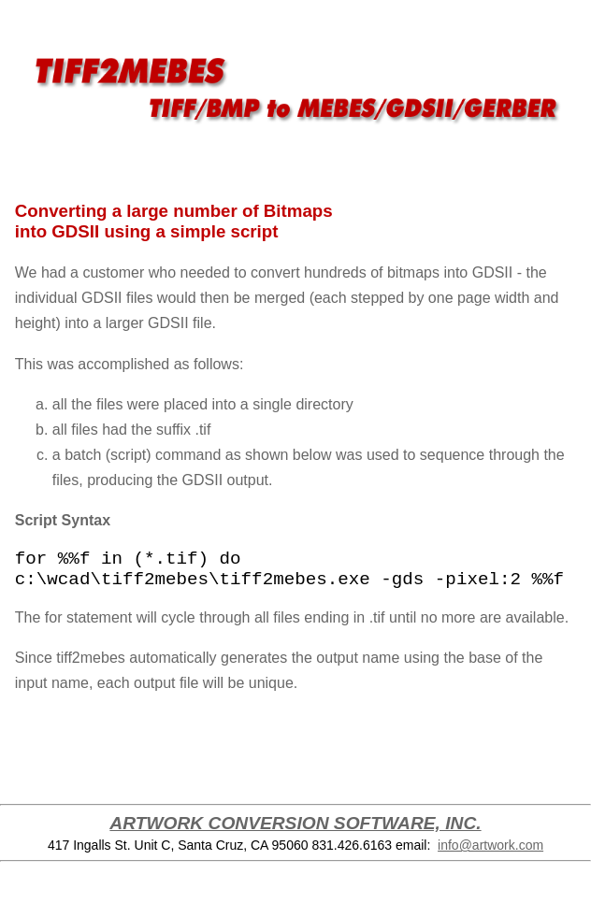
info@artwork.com (490, 845)
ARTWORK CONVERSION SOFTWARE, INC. (295, 823)
